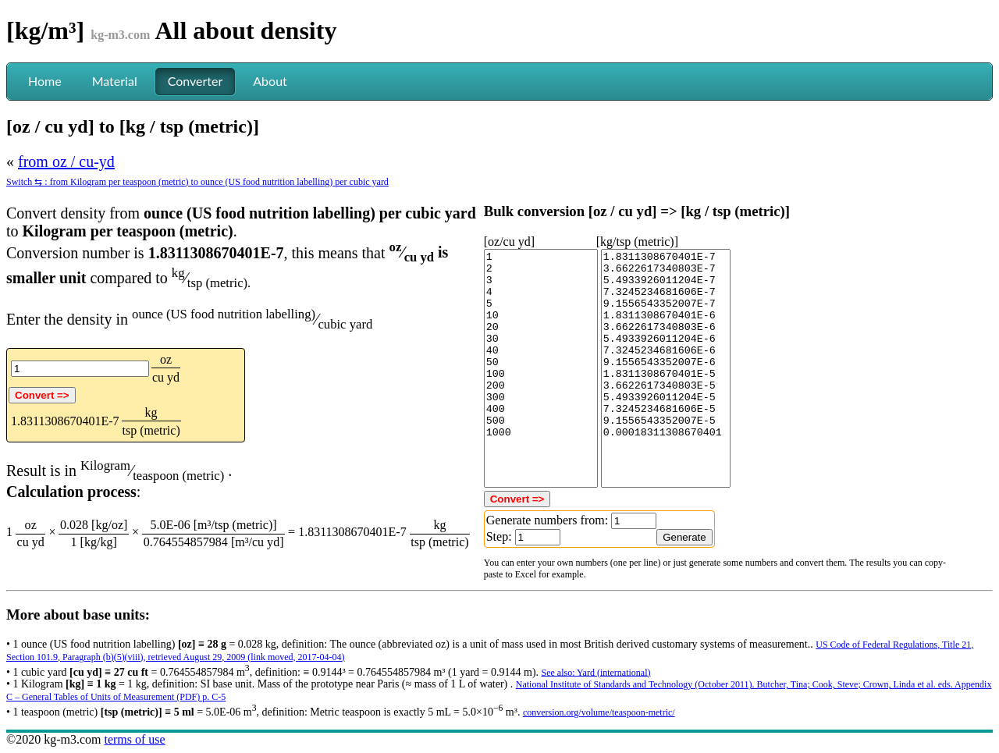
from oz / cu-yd (66, 161)
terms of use (134, 739)
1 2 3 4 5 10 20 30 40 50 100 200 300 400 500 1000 (541, 368)
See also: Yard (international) (596, 671)
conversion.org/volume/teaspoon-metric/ (599, 712)
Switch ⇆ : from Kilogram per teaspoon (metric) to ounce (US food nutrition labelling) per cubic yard (197, 181)
